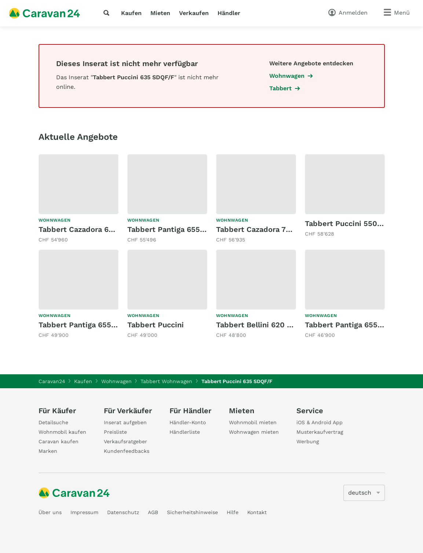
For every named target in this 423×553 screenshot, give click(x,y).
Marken (48, 451)
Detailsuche (53, 422)
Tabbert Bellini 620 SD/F (260, 324)
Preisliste (115, 432)
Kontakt (257, 512)
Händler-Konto (187, 422)
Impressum (84, 512)
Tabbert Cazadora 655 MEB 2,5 (94, 229)
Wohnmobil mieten (253, 422)
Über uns (50, 512)
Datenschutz (123, 512)
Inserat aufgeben (125, 422)
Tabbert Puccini (155, 324)
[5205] (364, 493)
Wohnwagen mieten (254, 432)
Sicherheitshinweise (192, 512)
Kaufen (131, 13)
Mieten (160, 13)
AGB (153, 512)
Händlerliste (184, 432)
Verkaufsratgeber (125, 441)
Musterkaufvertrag (319, 432)
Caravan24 (52, 381)
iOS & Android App (319, 422)
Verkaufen (194, 13)
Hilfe (232, 512)
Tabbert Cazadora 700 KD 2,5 (268, 229)
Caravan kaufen (59, 441)
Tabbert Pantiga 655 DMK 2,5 (91, 324)
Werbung (307, 441)
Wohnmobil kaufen (62, 432)
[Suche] (107, 13)
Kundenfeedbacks (126, 451)
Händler (229, 13)
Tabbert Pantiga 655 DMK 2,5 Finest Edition (206, 229)
